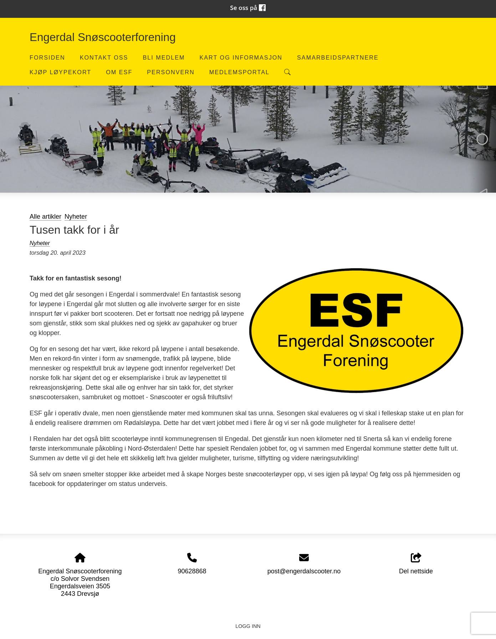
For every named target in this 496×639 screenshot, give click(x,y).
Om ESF (119, 72)
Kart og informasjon (240, 57)
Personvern (170, 72)
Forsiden (47, 57)
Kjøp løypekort (60, 72)
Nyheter (76, 216)
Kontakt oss (104, 57)
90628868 (192, 571)
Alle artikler (45, 216)
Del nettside (416, 564)
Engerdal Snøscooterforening (103, 37)
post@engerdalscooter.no (304, 571)
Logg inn (247, 626)
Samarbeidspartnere (338, 57)
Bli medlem (164, 57)
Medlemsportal (239, 72)
